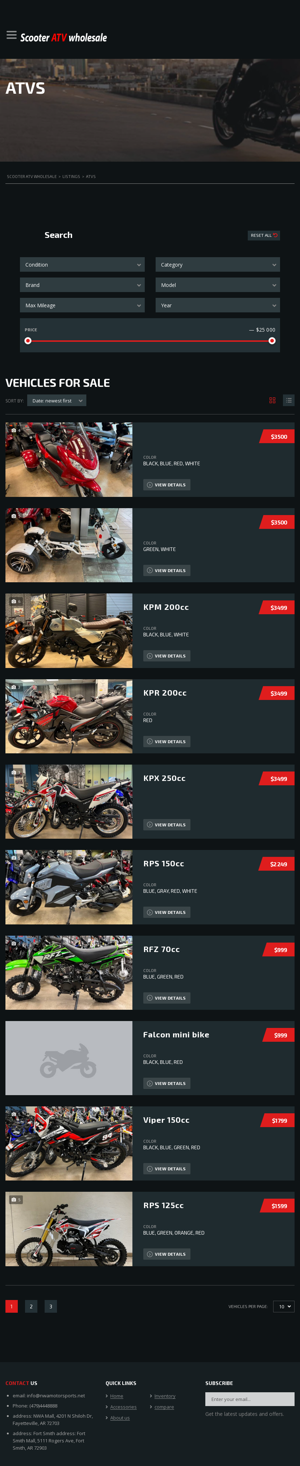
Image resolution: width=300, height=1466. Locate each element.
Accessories (123, 1407)
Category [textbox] (171, 264)
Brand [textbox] (32, 285)
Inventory (165, 1396)
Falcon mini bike (176, 1034)
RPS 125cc (163, 1204)
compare (164, 1407)
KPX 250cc (164, 777)
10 (281, 1306)
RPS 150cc (163, 863)
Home (116, 1396)
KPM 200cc (166, 606)
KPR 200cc (165, 692)
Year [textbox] (166, 305)
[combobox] (82, 264)
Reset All (262, 235)
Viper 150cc (166, 1119)
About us (120, 1418)
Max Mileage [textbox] (40, 305)
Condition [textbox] (36, 264)
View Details (166, 485)
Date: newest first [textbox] (52, 400)
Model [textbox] (168, 285)
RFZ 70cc (161, 948)
